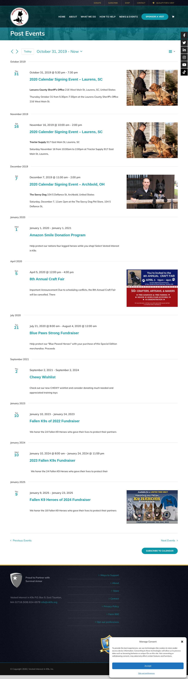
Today (28, 51)
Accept (148, 666)
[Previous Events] (12, 51)
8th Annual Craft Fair (47, 279)
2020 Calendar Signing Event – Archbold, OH (67, 184)
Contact (114, 598)
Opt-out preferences (146, 673)
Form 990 (113, 614)
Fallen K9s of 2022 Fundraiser (55, 421)
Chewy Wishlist (43, 377)
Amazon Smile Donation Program (57, 235)
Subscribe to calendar (159, 551)
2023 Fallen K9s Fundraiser (52, 460)
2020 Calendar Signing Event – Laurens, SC (66, 79)
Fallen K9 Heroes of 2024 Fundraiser (60, 500)
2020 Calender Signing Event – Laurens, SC (66, 132)
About (115, 583)
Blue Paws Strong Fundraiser (54, 333)
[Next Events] (17, 51)
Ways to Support (109, 575)
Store (116, 590)
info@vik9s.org (49, 602)
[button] (182, 641)
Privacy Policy (111, 606)
